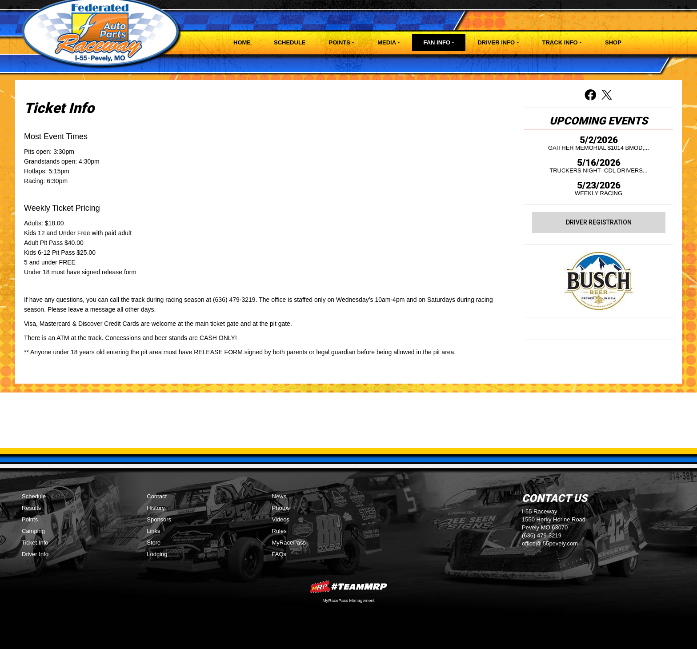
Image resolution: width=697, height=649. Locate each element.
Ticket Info (35, 542)
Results (31, 508)
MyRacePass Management (348, 600)
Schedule (290, 42)
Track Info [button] (560, 42)
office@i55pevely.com (550, 543)
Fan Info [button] (436, 42)
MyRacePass (289, 542)
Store (153, 542)
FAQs (279, 554)
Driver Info (35, 554)
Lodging (157, 554)
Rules (279, 531)
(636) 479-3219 (541, 535)
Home (242, 42)
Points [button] (339, 42)
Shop (613, 42)
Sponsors (159, 519)
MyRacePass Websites (348, 586)
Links (153, 531)
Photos (281, 508)
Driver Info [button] (496, 42)
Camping (33, 531)
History (155, 508)
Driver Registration (599, 222)
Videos (281, 519)
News (279, 496)
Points (30, 519)
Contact (157, 496)
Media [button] (386, 42)
